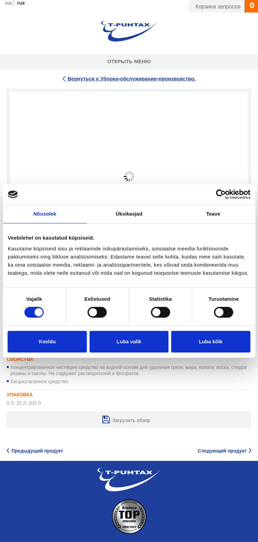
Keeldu (47, 341)
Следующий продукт (222, 451)
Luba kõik (211, 341)
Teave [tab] (213, 214)
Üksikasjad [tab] (129, 214)
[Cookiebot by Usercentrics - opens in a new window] (220, 194)
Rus (21, 3)
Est (8, 2)
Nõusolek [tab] (44, 214)
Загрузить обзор (131, 420)
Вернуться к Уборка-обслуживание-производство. (131, 78)
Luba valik (129, 341)
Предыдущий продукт (37, 451)
